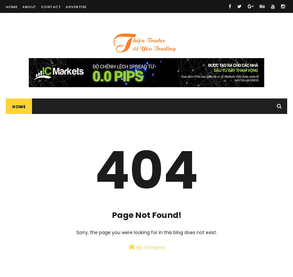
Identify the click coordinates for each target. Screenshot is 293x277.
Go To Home (147, 247)
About (29, 6)
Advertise (76, 6)
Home (11, 6)
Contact (51, 6)
